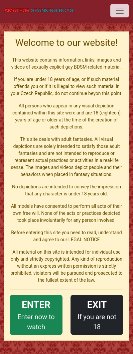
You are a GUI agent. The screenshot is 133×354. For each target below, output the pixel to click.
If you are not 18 (97, 314)
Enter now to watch (36, 314)
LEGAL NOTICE (84, 239)
